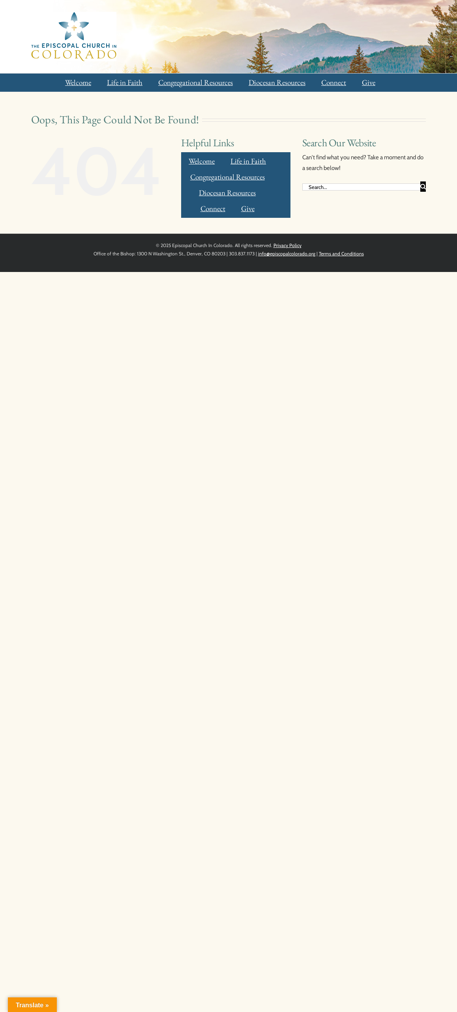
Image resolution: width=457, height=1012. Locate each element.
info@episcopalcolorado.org (286, 254)
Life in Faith (124, 82)
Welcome (78, 82)
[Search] (423, 186)
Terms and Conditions (341, 254)
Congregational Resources (195, 82)
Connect (333, 82)
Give (368, 82)
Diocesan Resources (277, 82)
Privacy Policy (287, 245)
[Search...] (361, 187)
